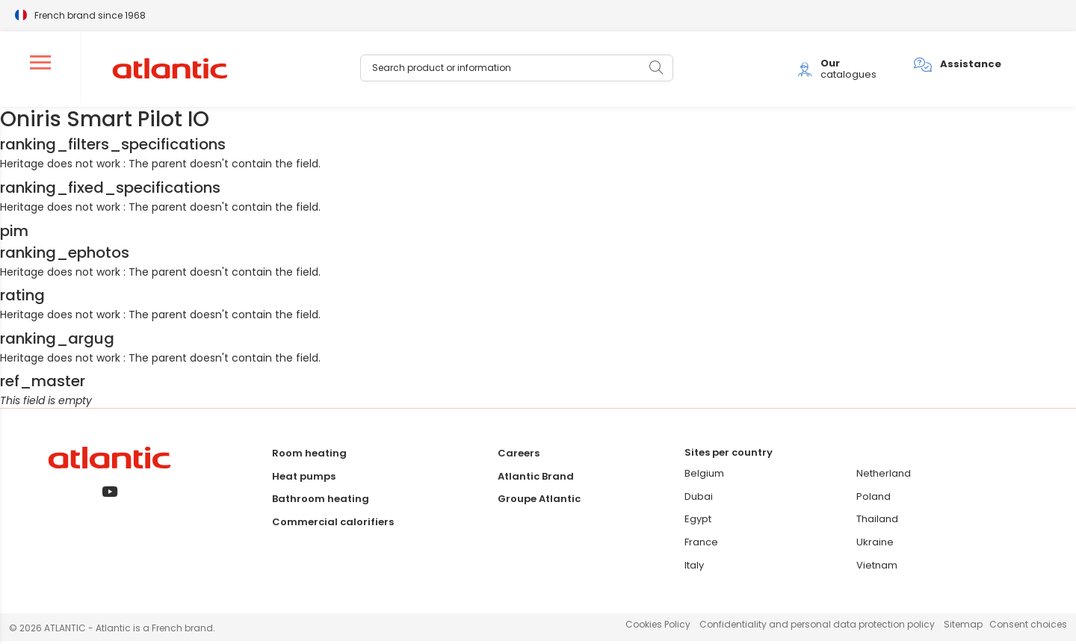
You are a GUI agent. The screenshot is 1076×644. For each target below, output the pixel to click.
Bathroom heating (320, 502)
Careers (518, 456)
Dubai (698, 499)
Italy (694, 568)
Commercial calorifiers (333, 525)
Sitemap (963, 627)
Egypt (697, 522)
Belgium (704, 476)
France (701, 545)
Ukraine (875, 545)
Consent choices (1028, 627)
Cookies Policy (657, 627)
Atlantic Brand (536, 478)
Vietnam (876, 568)
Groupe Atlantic (539, 502)
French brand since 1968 (90, 14)
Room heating (309, 456)
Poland (873, 499)
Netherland (883, 476)
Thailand (877, 522)
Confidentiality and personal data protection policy (817, 627)
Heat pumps (304, 478)
